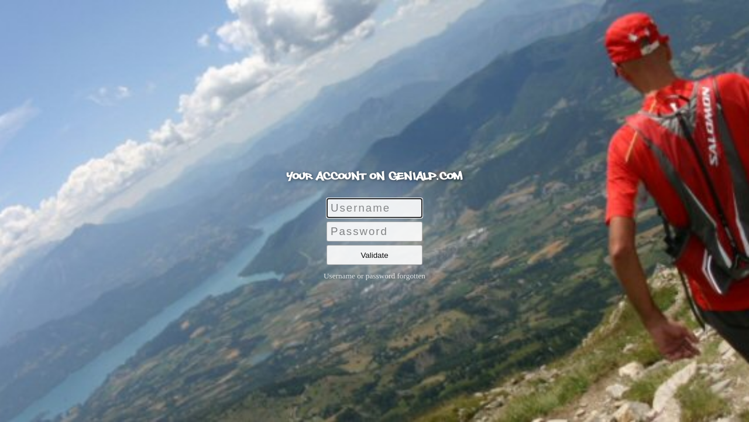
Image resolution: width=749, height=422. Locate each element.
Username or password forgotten (374, 275)
